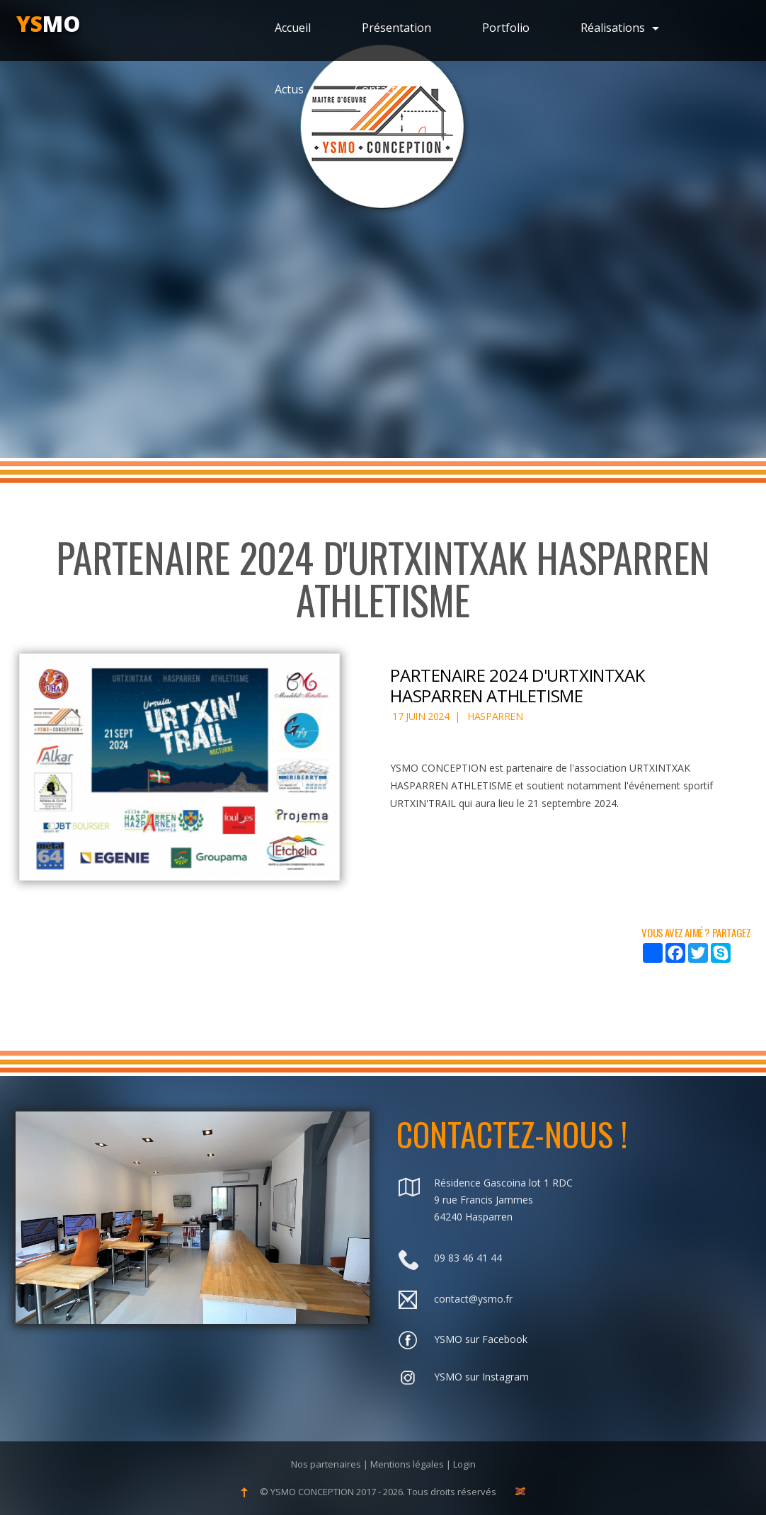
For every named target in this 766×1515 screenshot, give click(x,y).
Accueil (293, 27)
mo (48, 23)
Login (464, 1464)
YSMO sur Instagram (481, 1376)
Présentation (396, 27)
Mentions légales (407, 1464)
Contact (375, 89)
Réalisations (620, 27)
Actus (289, 89)
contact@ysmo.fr (473, 1298)
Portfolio (506, 27)
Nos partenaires (326, 1464)
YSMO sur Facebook (480, 1339)
